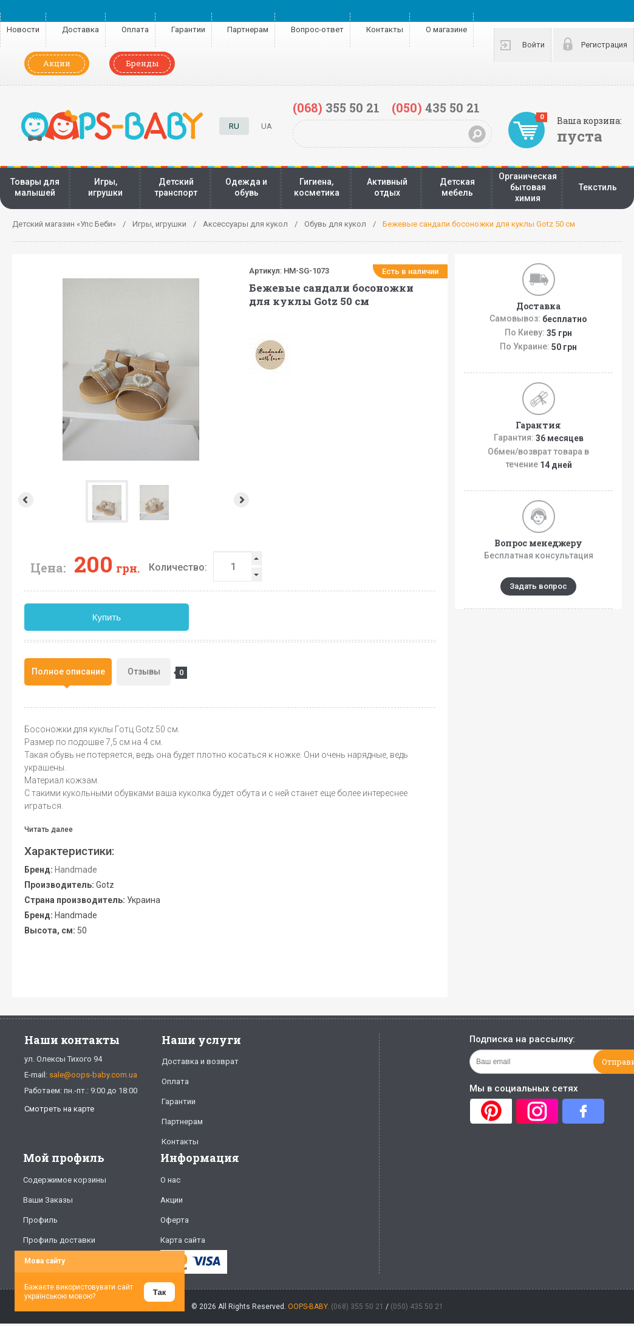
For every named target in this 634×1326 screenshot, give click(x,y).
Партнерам (247, 29)
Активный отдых (387, 187)
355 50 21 (336, 107)
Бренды (142, 63)
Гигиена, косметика (316, 187)
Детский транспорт (175, 187)
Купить (106, 617)
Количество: (178, 567)
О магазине (446, 29)
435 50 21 (436, 107)
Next (242, 499)
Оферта (174, 1220)
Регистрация (604, 44)
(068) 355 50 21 (357, 1306)
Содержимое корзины (64, 1179)
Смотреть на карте (59, 1108)
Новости (23, 29)
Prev (24, 499)
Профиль (40, 1220)
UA (266, 126)
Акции (56, 63)
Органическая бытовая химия (528, 187)
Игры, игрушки (105, 187)
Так (159, 1292)
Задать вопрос (538, 586)
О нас (170, 1179)
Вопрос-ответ (317, 29)
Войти (533, 44)
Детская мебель (457, 187)
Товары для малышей (35, 187)
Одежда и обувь (246, 187)
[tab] (68, 671)
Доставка (80, 29)
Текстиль (598, 187)
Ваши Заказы (48, 1199)
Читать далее (48, 829)
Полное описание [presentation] (68, 671)
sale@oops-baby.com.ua (93, 1074)
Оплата (135, 29)
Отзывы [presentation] (149, 673)
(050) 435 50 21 (416, 1306)
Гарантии (188, 29)
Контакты (384, 29)
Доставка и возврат (200, 1061)
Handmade (76, 869)
